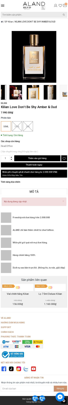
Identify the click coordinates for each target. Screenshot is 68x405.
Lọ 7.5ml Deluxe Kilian (50, 294)
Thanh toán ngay (34, 165)
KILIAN (4, 103)
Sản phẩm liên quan (34, 280)
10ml (17, 126)
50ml (6, 126)
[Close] (63, 201)
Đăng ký (60, 388)
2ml (28, 126)
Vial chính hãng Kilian (18, 294)
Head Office (7, 146)
